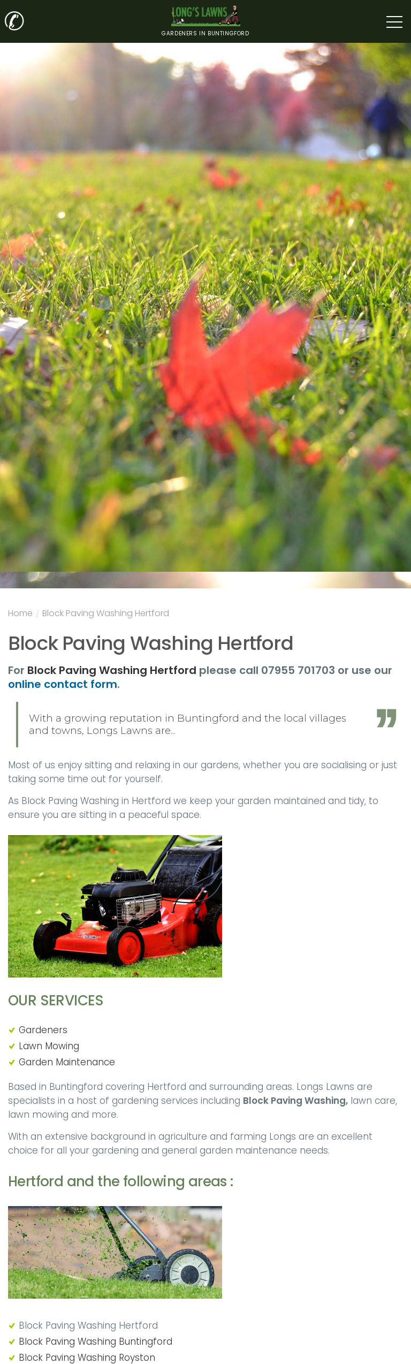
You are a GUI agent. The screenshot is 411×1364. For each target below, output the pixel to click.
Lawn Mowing (49, 1046)
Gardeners (43, 1030)
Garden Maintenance (67, 1062)
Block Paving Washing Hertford (105, 614)
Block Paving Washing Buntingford (95, 1341)
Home (20, 614)
